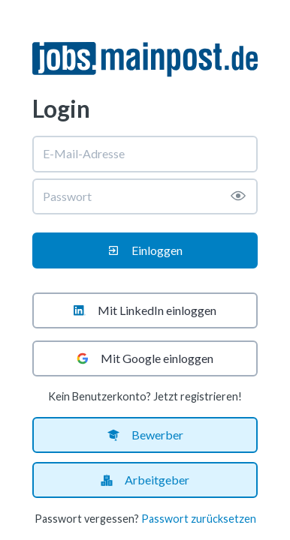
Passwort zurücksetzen (198, 518)
